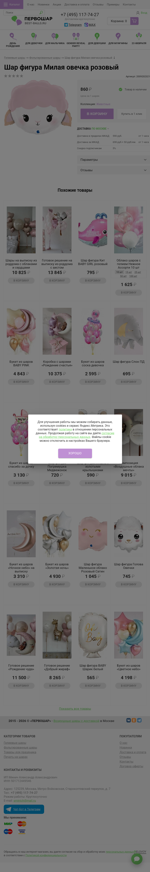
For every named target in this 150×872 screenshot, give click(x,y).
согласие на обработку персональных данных (76, 435)
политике (65, 429)
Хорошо (75, 453)
